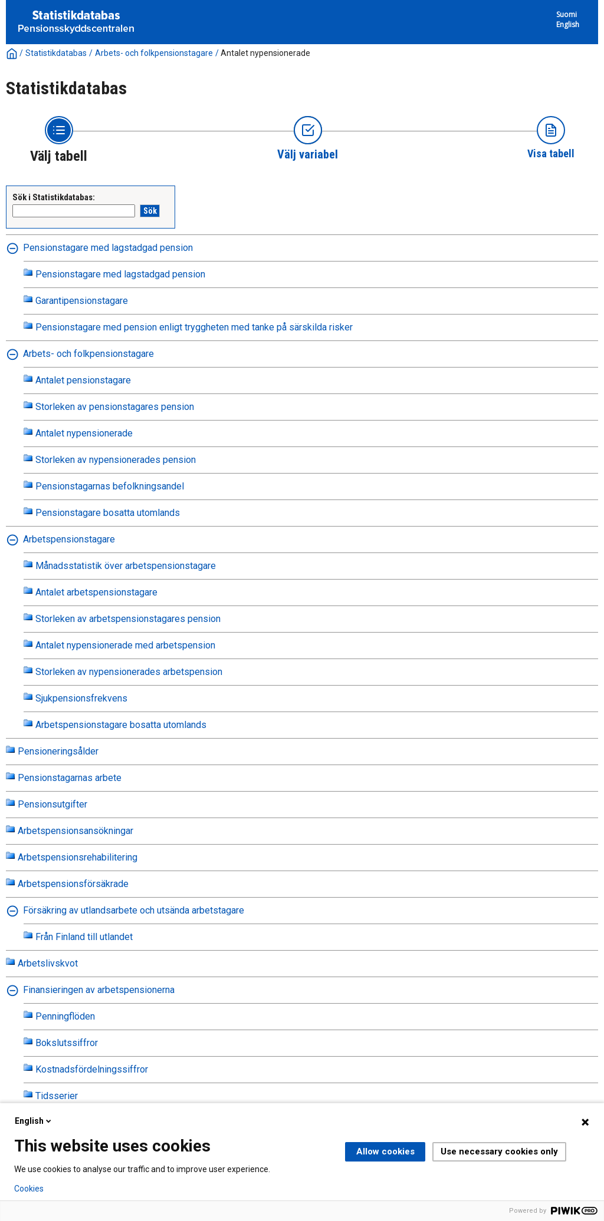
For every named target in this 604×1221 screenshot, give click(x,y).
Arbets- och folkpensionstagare (154, 53)
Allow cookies (385, 1151)
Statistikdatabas (56, 53)
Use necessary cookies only (499, 1151)
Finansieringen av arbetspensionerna (99, 989)
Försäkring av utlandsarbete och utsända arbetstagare (133, 910)
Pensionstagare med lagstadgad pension (108, 247)
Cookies (29, 1188)
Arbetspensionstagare (69, 539)
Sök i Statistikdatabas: (53, 197)
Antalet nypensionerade (265, 53)
